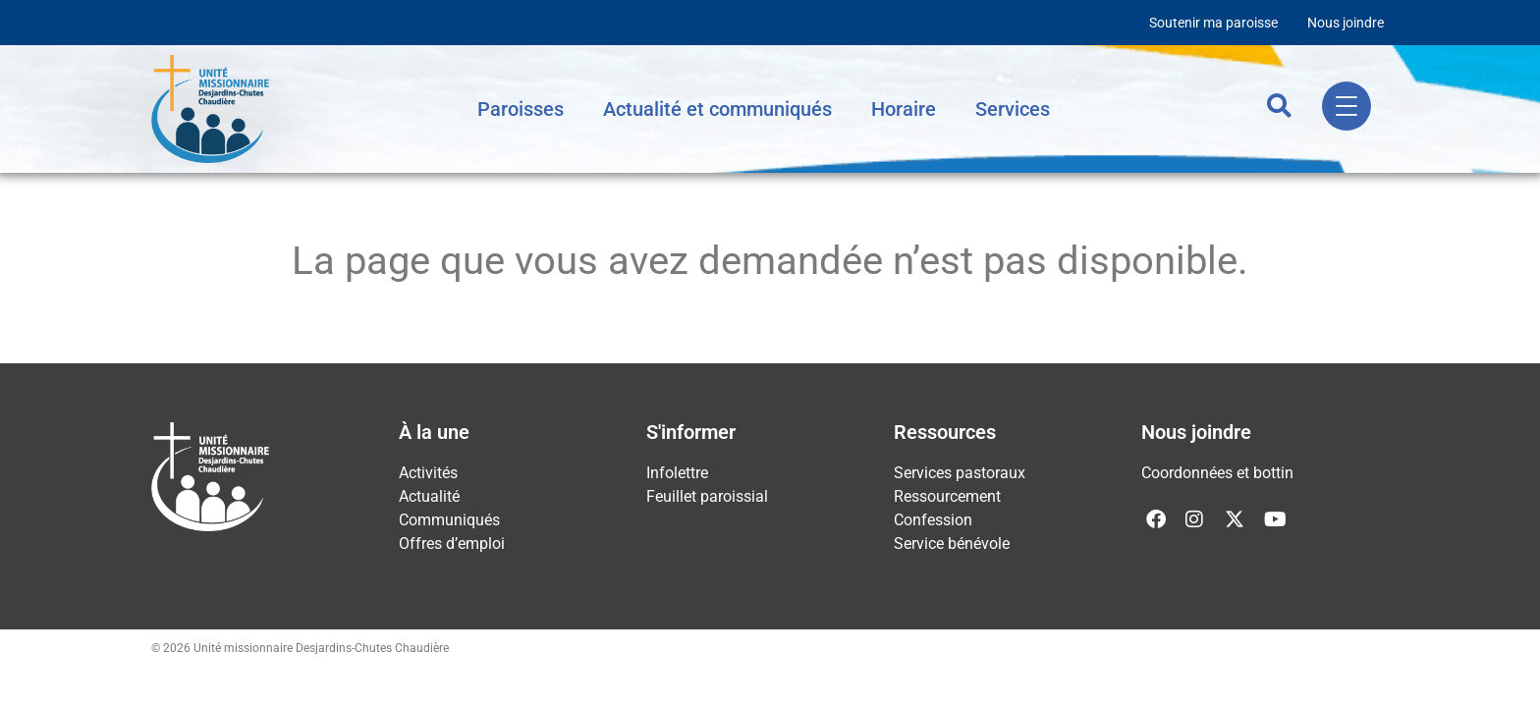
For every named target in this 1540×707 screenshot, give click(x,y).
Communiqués (449, 520)
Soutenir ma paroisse (1213, 22)
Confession (933, 520)
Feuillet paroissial (707, 496)
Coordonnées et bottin (1217, 472)
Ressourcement (947, 496)
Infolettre (677, 472)
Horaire (903, 109)
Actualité (429, 496)
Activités (428, 472)
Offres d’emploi (452, 543)
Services (1012, 109)
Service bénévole (952, 543)
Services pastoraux (959, 472)
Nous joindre (1345, 22)
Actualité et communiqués (717, 109)
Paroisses (520, 109)
